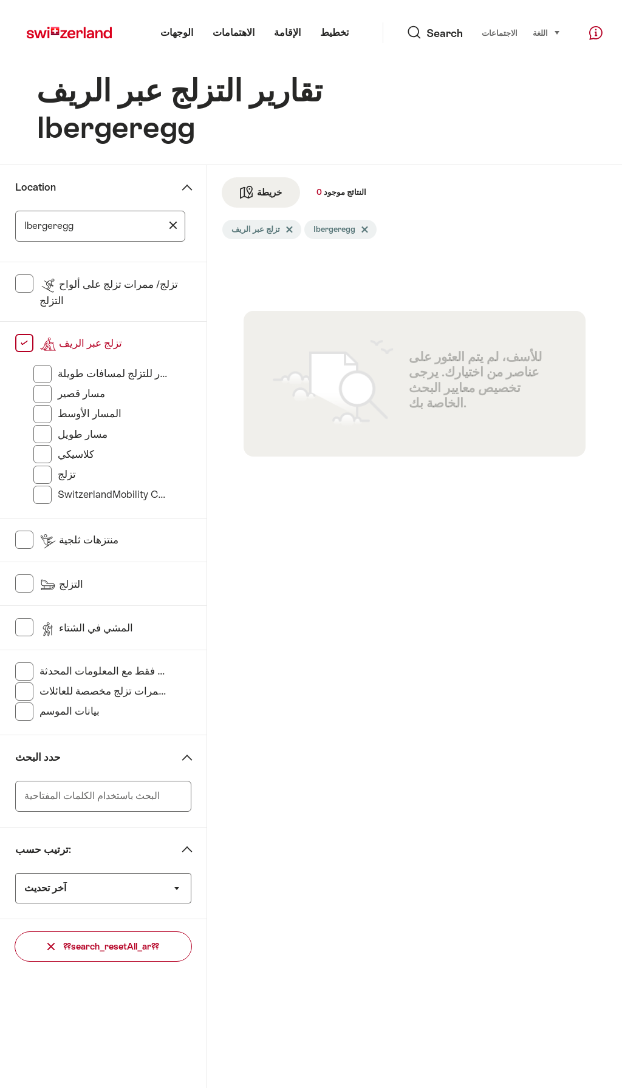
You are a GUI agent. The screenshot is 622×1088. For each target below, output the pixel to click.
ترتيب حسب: (43, 849)
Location (35, 187)
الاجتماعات (500, 33)
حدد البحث (38, 757)
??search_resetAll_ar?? (103, 946)
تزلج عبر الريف (80, 343)
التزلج (61, 584)
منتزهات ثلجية (78, 540)
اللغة (547, 32)
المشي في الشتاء (86, 628)
